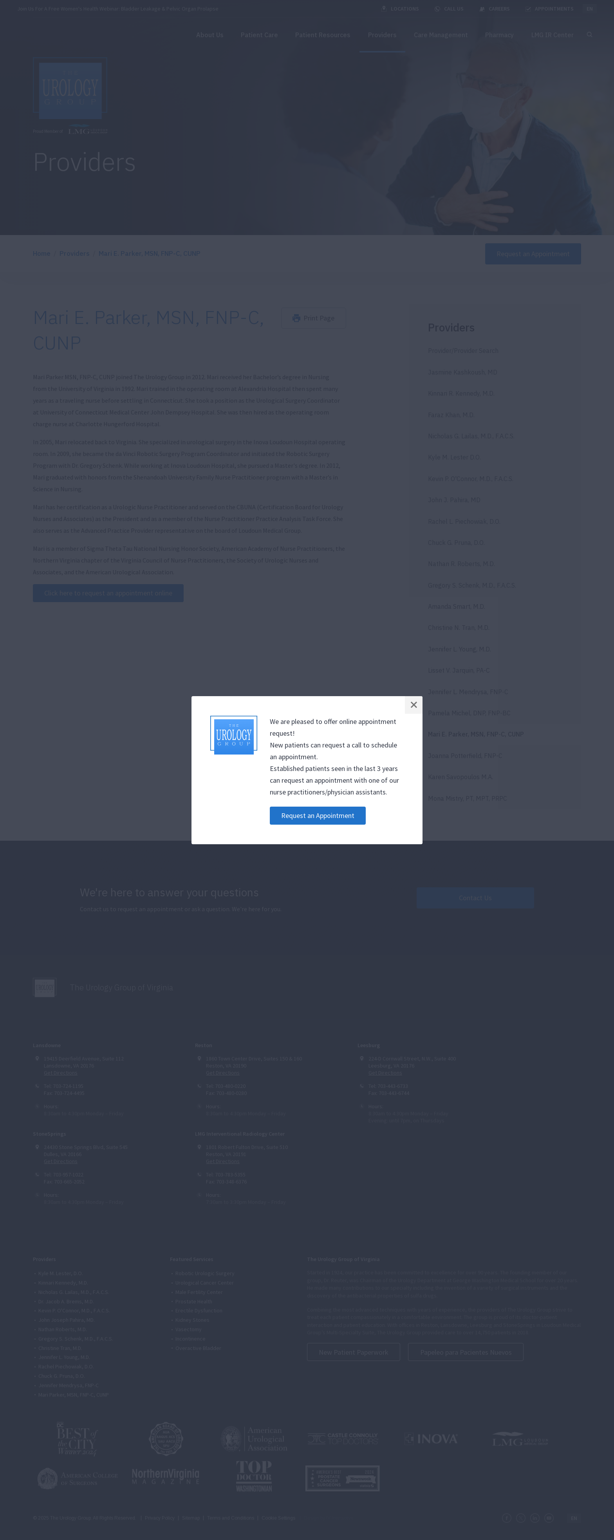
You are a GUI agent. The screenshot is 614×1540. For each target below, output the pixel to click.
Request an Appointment (317, 815)
